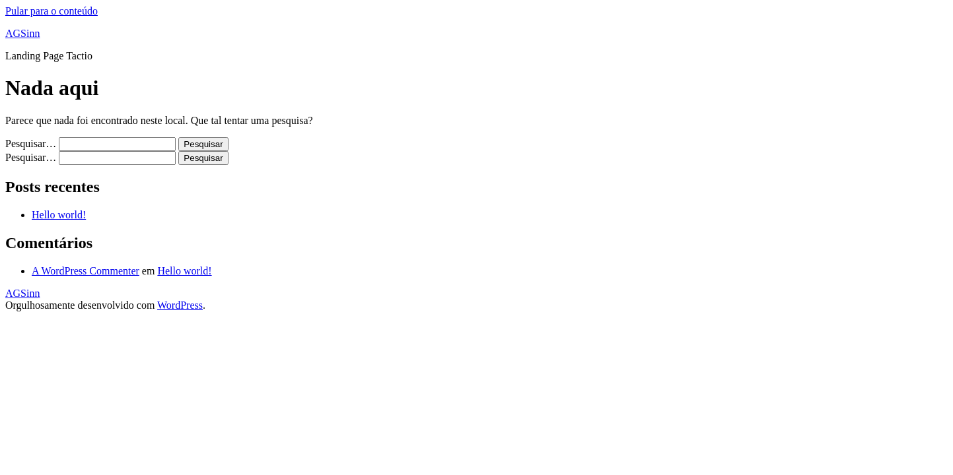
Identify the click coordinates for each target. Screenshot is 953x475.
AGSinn (22, 33)
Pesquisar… (30, 143)
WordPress (180, 305)
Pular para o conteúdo (51, 10)
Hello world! (59, 214)
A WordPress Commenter (85, 270)
